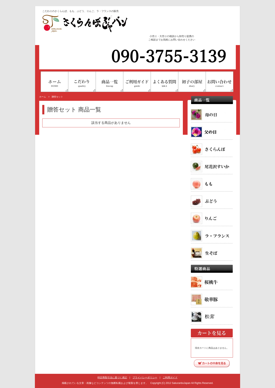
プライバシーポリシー (145, 377)
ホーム (42, 96)
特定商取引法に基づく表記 (112, 377)
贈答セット (57, 96)
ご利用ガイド (170, 377)
